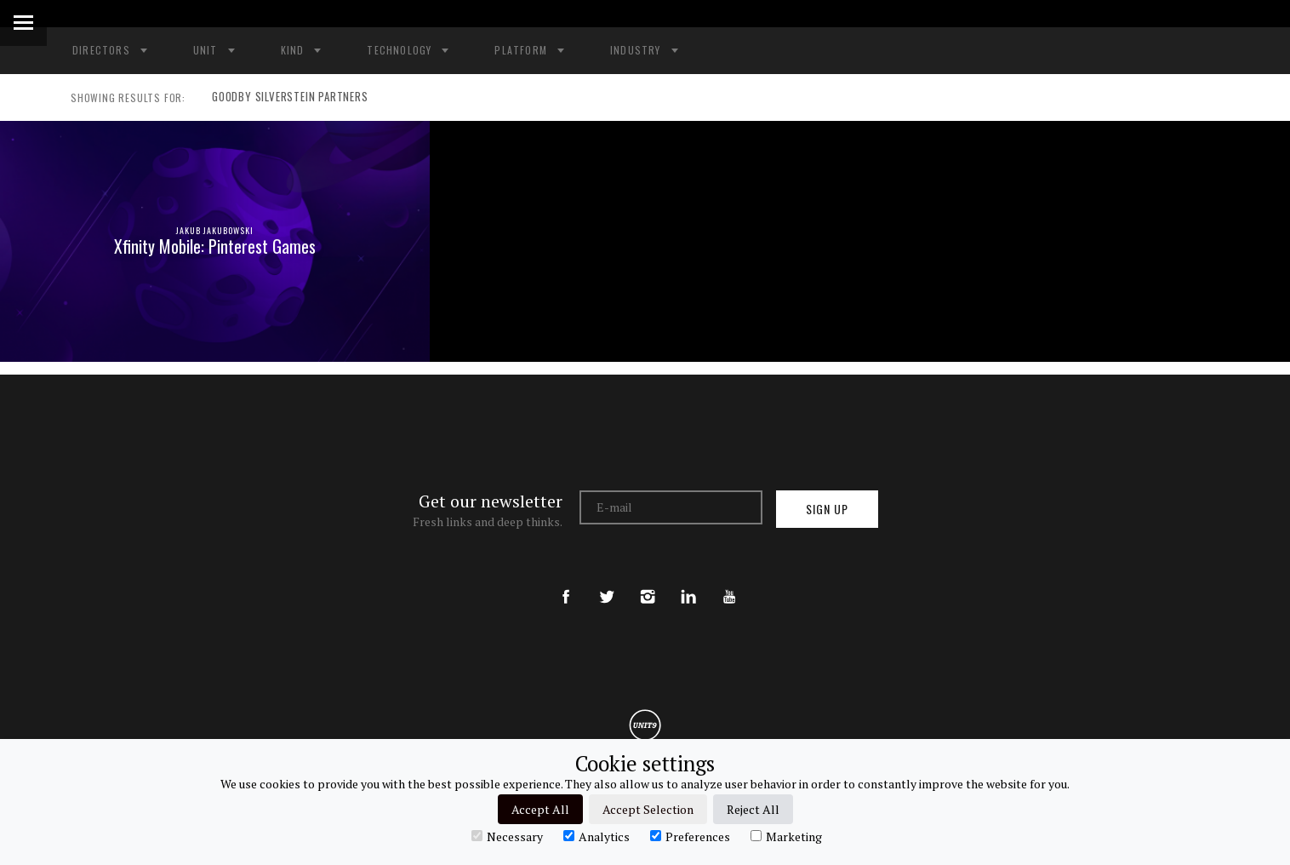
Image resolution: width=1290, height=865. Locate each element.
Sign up (827, 509)
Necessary (507, 836)
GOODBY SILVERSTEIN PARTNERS (284, 98)
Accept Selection (648, 809)
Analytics (596, 836)
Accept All (540, 809)
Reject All (753, 809)
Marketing (786, 836)
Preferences (690, 836)
